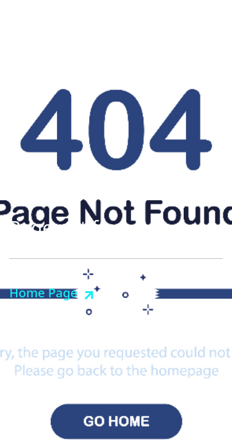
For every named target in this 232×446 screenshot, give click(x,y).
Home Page (43, 292)
